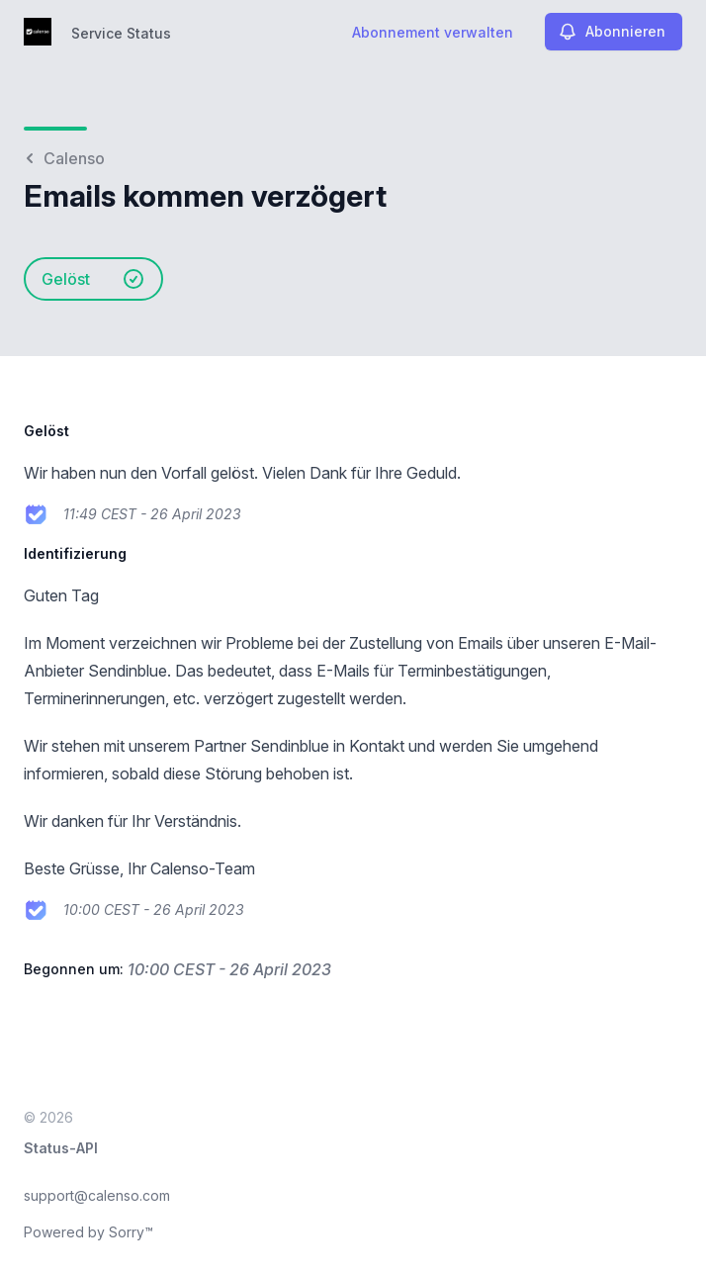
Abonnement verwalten (432, 32)
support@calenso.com (97, 1195)
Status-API (61, 1147)
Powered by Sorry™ (88, 1232)
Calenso (64, 158)
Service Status (121, 33)
